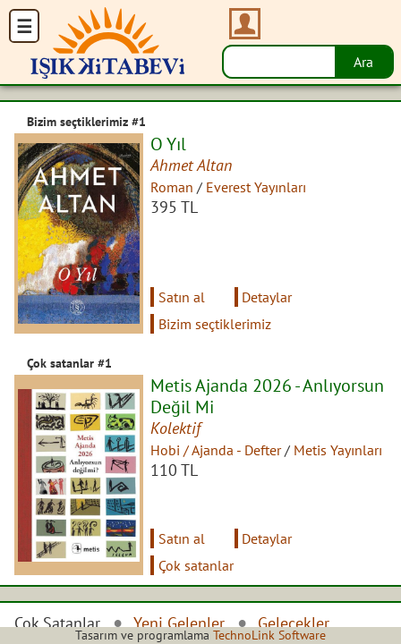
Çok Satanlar (57, 623)
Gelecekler (293, 623)
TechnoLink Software (269, 635)
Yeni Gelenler (179, 623)
